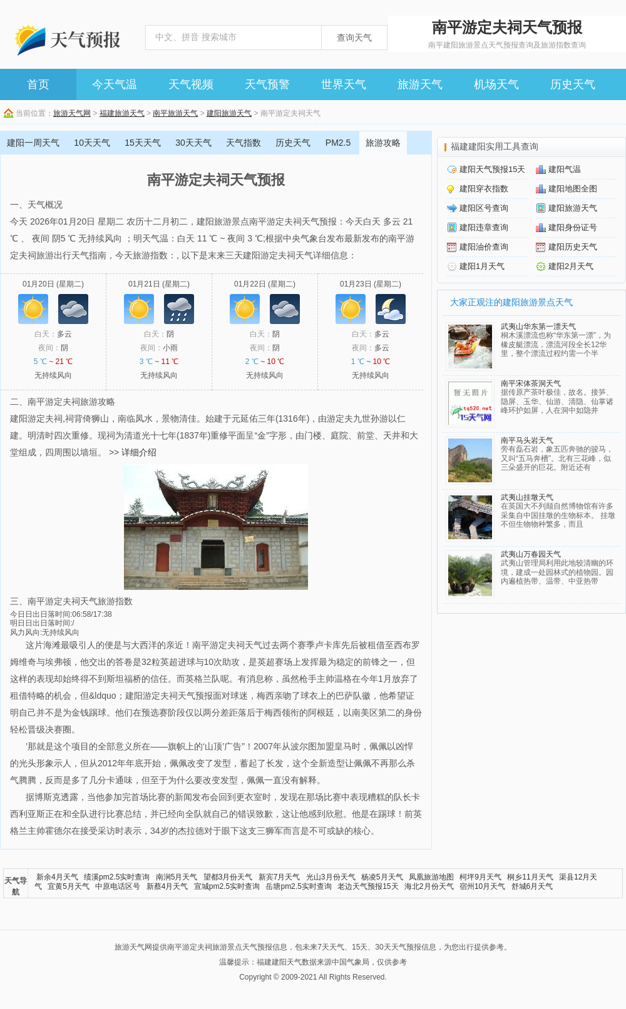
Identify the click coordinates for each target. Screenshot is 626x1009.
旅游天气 (420, 84)
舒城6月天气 (532, 886)
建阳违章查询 (483, 227)
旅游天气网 (72, 113)
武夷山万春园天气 (531, 554)
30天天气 (193, 143)
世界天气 (343, 84)
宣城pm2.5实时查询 (227, 886)
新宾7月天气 (279, 877)
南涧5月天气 (177, 877)
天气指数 (243, 143)
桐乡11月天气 (530, 877)
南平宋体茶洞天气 (531, 383)
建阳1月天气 (482, 266)
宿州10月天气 (482, 886)
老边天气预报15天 (367, 886)
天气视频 (190, 84)
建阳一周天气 (33, 143)
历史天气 (572, 84)
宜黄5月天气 (69, 886)
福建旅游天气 (122, 113)
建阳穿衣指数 (483, 188)
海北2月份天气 (429, 886)
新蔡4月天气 (167, 886)
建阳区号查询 (483, 208)
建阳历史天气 (572, 246)
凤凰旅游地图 (431, 877)
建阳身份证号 (572, 227)
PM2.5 (338, 143)
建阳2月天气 (570, 266)
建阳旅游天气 (229, 113)
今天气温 (114, 84)
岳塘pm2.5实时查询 (298, 886)
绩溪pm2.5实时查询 (117, 877)
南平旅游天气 (175, 113)
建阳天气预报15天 (492, 169)
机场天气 (496, 84)
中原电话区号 (117, 886)
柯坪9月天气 (480, 877)
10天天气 (92, 143)
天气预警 (267, 84)
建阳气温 (564, 169)
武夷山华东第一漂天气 (538, 326)
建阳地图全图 (572, 188)
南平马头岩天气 (527, 440)
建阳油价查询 (483, 246)
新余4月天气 (57, 877)
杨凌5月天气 (382, 877)
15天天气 (143, 143)
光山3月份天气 (331, 877)
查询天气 (354, 38)
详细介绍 (138, 452)
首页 (38, 84)
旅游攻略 (383, 143)
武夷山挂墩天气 (527, 497)
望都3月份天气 (228, 877)
